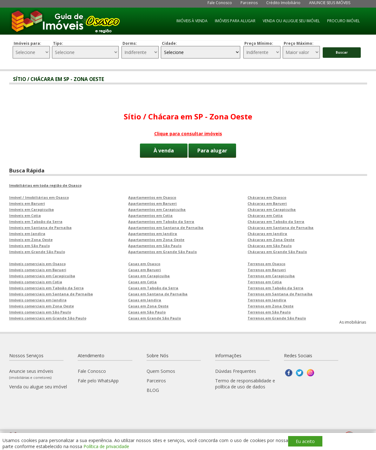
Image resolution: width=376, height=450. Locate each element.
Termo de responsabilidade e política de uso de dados (245, 384)
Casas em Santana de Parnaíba (158, 294)
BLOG (153, 390)
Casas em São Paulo (147, 312)
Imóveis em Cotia (25, 215)
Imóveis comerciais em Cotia (35, 281)
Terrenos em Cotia (264, 281)
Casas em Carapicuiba (149, 275)
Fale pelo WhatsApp (98, 381)
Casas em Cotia (142, 281)
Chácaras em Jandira (267, 233)
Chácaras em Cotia (265, 215)
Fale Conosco (220, 2)
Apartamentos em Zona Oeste (156, 239)
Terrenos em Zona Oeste (270, 306)
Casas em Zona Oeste (148, 306)
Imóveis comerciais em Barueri (37, 269)
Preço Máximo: (298, 43)
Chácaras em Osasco (266, 197)
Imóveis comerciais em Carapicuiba (42, 275)
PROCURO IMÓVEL (343, 21)
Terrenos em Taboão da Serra (275, 287)
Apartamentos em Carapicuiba (157, 209)
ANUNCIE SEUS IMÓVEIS (329, 2)
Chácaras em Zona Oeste (270, 239)
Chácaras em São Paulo (269, 245)
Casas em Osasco (144, 263)
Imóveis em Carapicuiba (31, 209)
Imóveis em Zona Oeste (31, 239)
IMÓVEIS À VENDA (192, 21)
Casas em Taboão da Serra (153, 287)
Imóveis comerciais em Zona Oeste (41, 306)
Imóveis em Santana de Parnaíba (40, 227)
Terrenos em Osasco (266, 263)
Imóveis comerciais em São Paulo (40, 312)
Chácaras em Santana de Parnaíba (280, 227)
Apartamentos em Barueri (152, 203)
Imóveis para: (27, 43)
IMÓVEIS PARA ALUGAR (235, 21)
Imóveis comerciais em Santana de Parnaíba (51, 294)
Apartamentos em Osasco (152, 197)
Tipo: (58, 43)
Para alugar (212, 150)
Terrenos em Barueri (266, 269)
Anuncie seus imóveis (31, 374)
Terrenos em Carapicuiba (271, 275)
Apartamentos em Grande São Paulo (162, 251)
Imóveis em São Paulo (29, 245)
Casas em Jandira (144, 300)
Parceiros (249, 2)
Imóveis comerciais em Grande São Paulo (47, 318)
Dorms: (129, 43)
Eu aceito (305, 441)
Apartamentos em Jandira (152, 233)
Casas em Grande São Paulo (154, 318)
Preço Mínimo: (258, 43)
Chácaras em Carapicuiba (271, 209)
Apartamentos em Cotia (150, 215)
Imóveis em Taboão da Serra (36, 221)
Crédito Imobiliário (283, 2)
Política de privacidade (106, 446)
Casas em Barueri (144, 269)
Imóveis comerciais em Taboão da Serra (46, 287)
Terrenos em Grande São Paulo (276, 318)
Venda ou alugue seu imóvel (38, 387)
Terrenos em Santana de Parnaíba (280, 294)
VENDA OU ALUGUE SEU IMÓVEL (291, 21)
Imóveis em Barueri (27, 203)
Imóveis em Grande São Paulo (37, 251)
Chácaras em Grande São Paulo (277, 251)
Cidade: (169, 43)
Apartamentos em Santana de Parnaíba (165, 227)
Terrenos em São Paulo (269, 312)
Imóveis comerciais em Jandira (38, 300)
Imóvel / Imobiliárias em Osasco (39, 197)
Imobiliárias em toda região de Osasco (45, 185)
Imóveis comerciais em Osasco (37, 263)
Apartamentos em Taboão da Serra (161, 221)
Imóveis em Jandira (27, 233)
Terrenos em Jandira (266, 300)
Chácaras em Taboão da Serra (275, 221)
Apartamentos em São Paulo (154, 245)
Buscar (342, 52)
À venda (164, 150)
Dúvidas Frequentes (235, 371)
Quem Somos (161, 371)
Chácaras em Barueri (267, 203)
